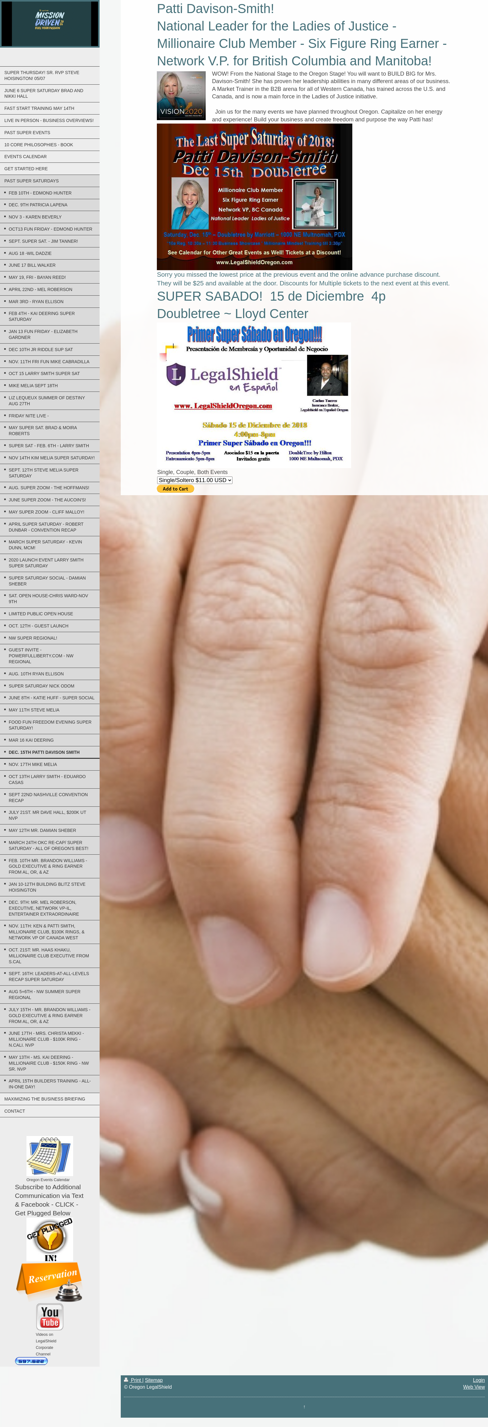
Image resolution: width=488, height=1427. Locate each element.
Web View (474, 1387)
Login (479, 1380)
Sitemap (154, 1380)
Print (133, 1380)
